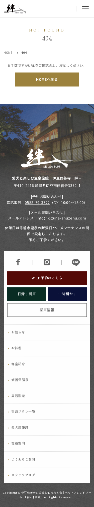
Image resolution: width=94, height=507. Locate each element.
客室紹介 (18, 373)
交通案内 (18, 452)
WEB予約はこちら (47, 287)
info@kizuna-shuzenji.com (61, 218)
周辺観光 (18, 404)
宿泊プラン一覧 (23, 420)
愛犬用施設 (19, 436)
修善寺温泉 (19, 388)
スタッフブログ (23, 484)
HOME (8, 52)
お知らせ (18, 341)
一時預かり (67, 303)
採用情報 (47, 319)
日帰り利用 (27, 303)
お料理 (16, 357)
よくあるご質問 (23, 468)
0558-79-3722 (37, 202)
